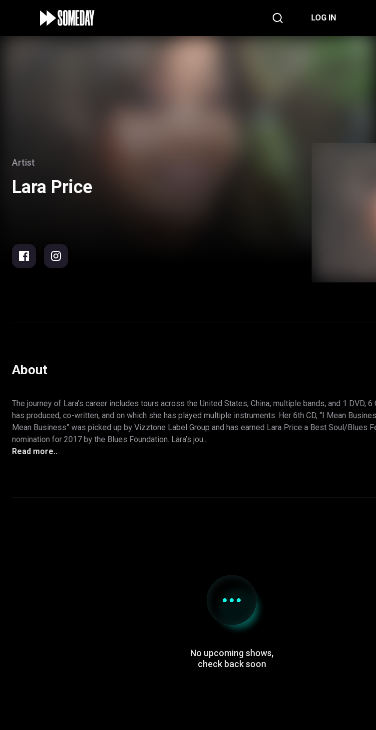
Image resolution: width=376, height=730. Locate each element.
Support (231, 656)
